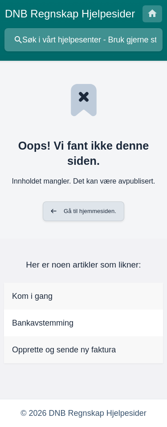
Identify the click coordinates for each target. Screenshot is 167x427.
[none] (70, 13)
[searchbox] (83, 39)
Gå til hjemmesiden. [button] (90, 211)
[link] (83, 296)
